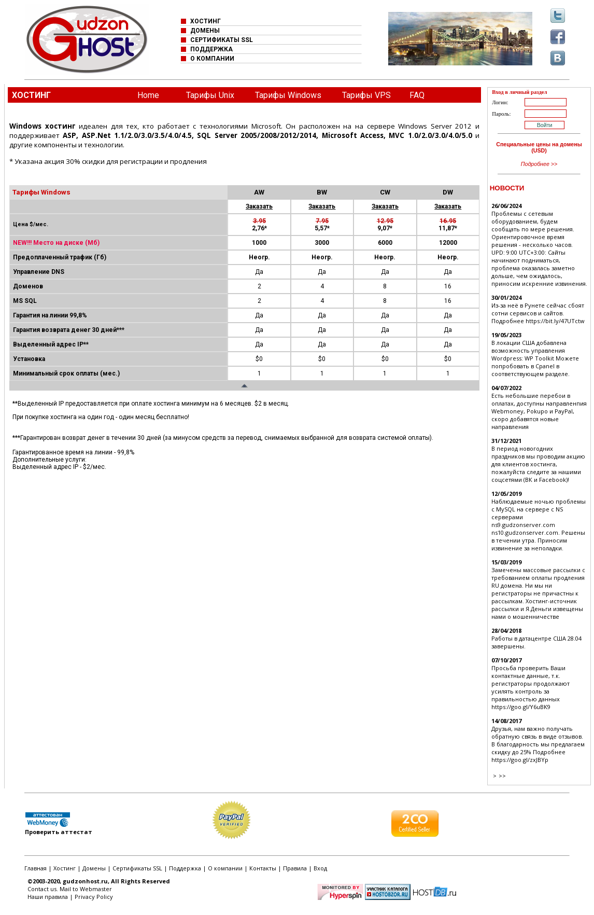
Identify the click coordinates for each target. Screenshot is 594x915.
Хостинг (64, 868)
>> (502, 776)
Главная (35, 868)
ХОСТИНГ (205, 21)
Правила (295, 868)
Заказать (259, 206)
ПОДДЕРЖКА (211, 49)
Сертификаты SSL (137, 868)
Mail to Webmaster (86, 889)
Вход (320, 868)
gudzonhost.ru (85, 881)
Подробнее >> (539, 164)
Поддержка (185, 868)
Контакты (262, 868)
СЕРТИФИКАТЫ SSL (221, 40)
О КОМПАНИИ (212, 58)
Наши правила (47, 896)
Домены (94, 868)
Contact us (41, 889)
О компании (225, 868)
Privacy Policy (94, 896)
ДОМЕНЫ (205, 30)
